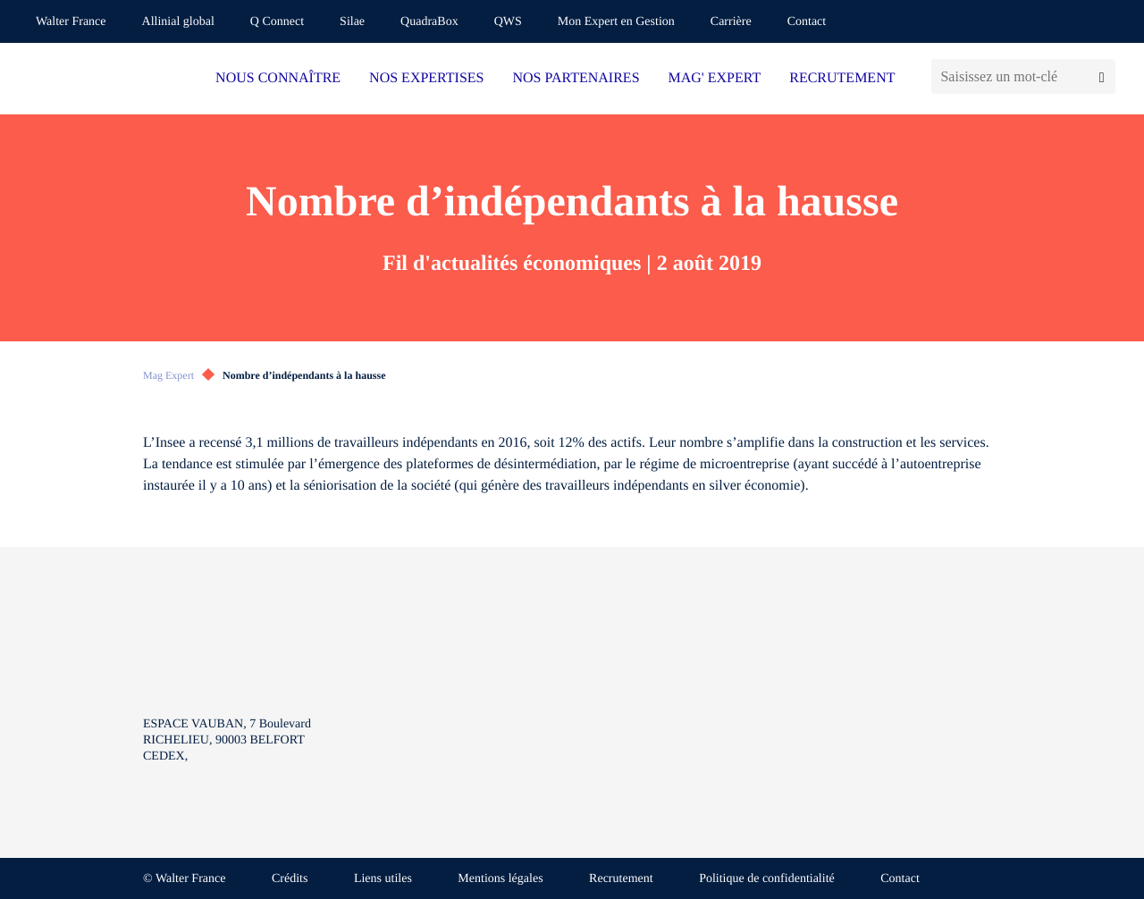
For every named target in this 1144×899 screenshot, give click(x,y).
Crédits (289, 879)
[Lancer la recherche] (1101, 76)
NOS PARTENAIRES (576, 78)
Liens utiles (383, 879)
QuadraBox (429, 22)
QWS (508, 22)
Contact (807, 22)
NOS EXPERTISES (426, 78)
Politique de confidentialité (767, 879)
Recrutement (621, 879)
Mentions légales (500, 879)
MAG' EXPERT (715, 78)
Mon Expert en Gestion (616, 22)
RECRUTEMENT (842, 78)
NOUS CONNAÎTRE (278, 78)
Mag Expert (168, 375)
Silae (352, 22)
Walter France (71, 22)
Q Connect (277, 22)
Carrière (731, 22)
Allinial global (178, 22)
